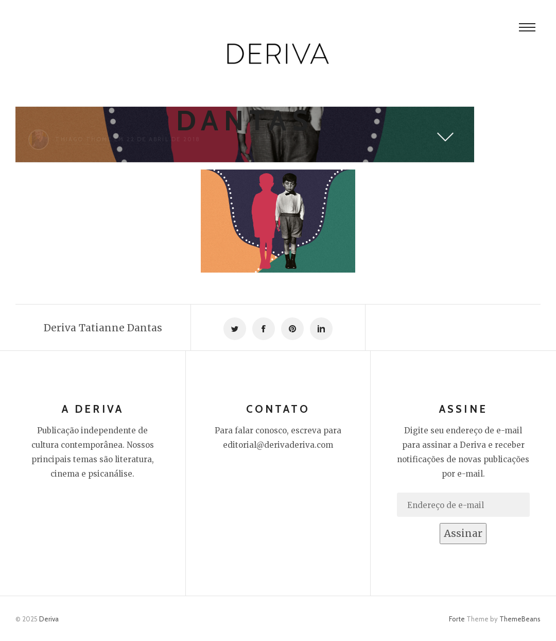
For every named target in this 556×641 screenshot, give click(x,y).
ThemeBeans (520, 619)
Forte (457, 619)
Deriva (49, 619)
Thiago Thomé (83, 139)
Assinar (463, 533)
